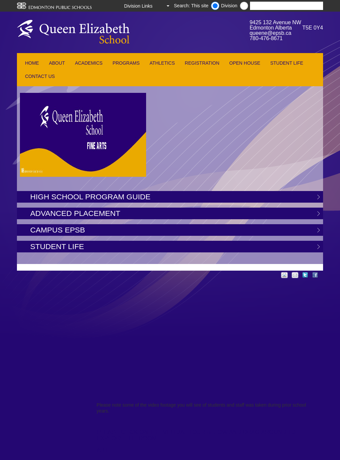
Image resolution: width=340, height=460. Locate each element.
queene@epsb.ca (271, 33)
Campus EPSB (57, 230)
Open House (244, 63)
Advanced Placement (75, 213)
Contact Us (40, 76)
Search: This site (191, 5)
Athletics (162, 63)
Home (32, 63)
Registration (202, 63)
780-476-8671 (266, 38)
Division (229, 5)
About (57, 63)
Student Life (286, 63)
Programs (126, 63)
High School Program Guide (90, 196)
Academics (89, 63)
